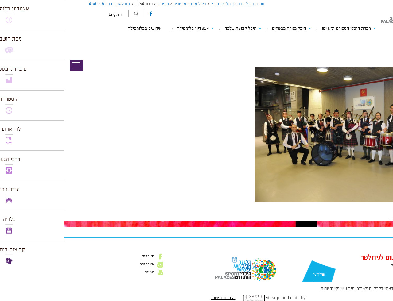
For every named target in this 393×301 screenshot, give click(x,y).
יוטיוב (85, 272)
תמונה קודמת (381, 40)
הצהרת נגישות (159, 298)
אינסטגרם (83, 264)
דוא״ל (332, 266)
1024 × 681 (357, 205)
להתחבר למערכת (373, 218)
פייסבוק (84, 256)
